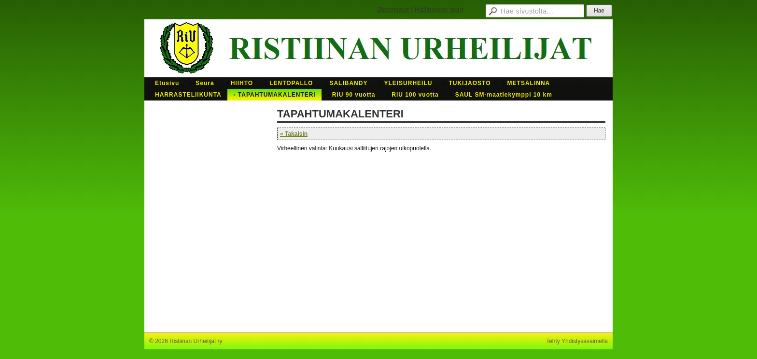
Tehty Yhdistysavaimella (577, 341)
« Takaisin (294, 133)
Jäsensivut (393, 10)
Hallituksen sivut (439, 10)
